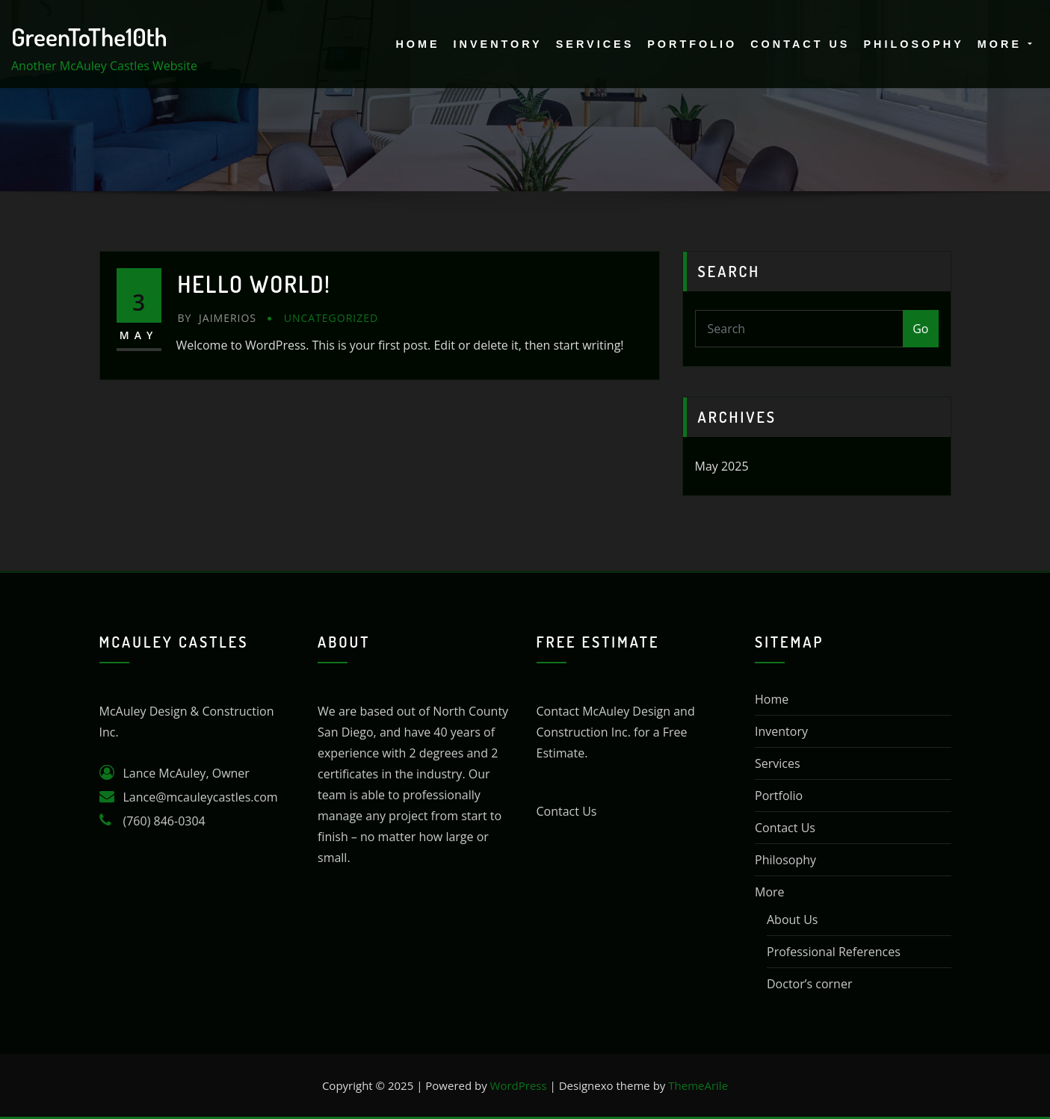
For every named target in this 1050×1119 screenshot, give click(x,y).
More (1005, 44)
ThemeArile (698, 1085)
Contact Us (800, 44)
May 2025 (722, 466)
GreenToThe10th (89, 36)
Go (920, 328)
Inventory (498, 44)
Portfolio (692, 44)
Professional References (834, 951)
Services (595, 44)
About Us (792, 919)
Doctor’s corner (809, 984)
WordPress (518, 1085)
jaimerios (217, 318)
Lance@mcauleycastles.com (200, 797)
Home (417, 44)
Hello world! (254, 284)
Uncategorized (331, 318)
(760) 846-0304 (164, 821)
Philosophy (913, 44)
